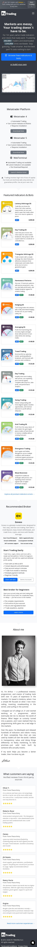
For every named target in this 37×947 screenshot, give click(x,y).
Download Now (18, 131)
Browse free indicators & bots (18, 57)
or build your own (18, 64)
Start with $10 (10, 580)
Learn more (18, 612)
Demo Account (26, 580)
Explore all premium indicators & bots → (19, 494)
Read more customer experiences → (21, 923)
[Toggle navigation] (33, 13)
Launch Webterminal (18, 172)
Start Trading (31, 4)
